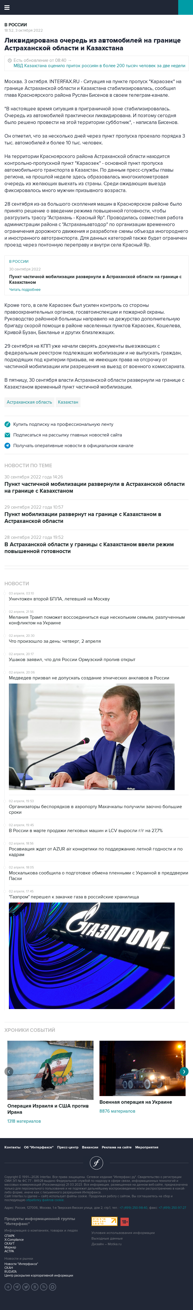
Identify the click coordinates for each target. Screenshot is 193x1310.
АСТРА (9, 1251)
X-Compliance (14, 1240)
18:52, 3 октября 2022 (23, 30)
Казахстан (68, 402)
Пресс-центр (67, 1147)
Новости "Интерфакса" (21, 1264)
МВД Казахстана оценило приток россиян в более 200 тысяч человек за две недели (99, 65)
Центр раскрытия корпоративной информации (38, 1275)
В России (15, 25)
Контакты (12, 1147)
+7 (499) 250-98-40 (133, 1208)
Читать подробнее (96, 283)
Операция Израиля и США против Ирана (48, 1109)
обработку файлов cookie (45, 1200)
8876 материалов (117, 1111)
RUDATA (10, 1272)
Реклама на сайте (117, 1147)
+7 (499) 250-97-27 (172, 1208)
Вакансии (90, 1147)
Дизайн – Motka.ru (106, 1244)
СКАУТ (9, 1243)
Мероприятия (146, 1147)
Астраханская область (29, 402)
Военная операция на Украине (135, 1102)
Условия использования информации (123, 1233)
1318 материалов (24, 1121)
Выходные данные (107, 1238)
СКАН (8, 1268)
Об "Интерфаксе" (39, 1147)
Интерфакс (96, 7)
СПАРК (9, 1236)
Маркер (10, 1247)
